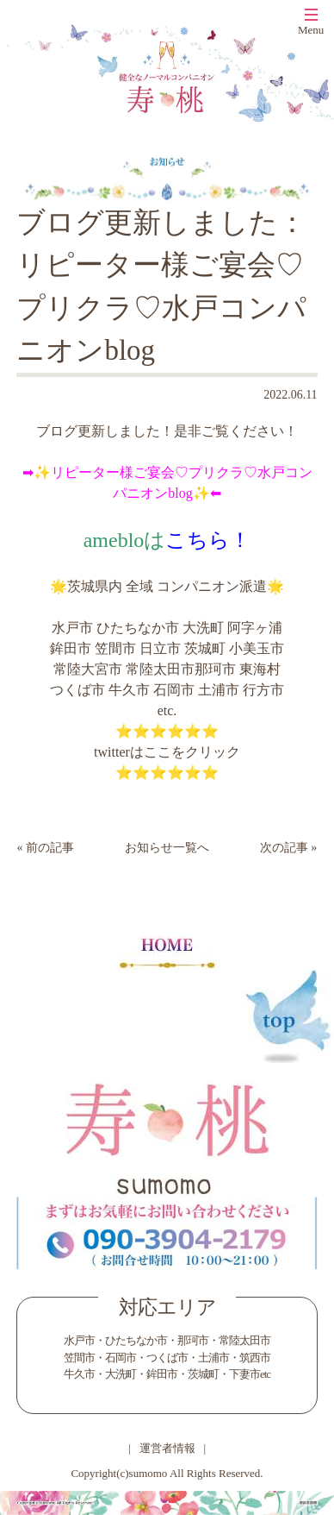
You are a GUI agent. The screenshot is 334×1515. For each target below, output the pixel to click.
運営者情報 (167, 1448)
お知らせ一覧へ (167, 847)
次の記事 (284, 847)
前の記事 (50, 847)
